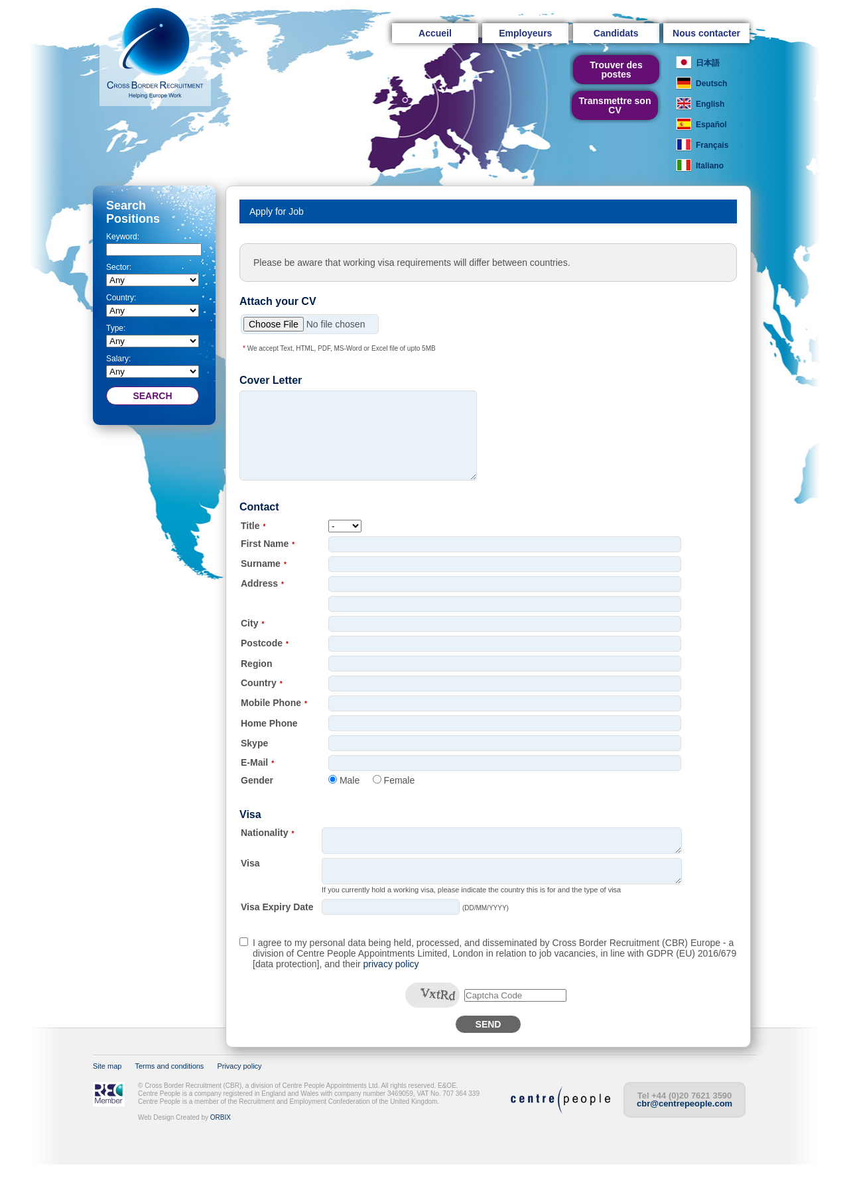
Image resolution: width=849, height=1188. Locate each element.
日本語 (708, 63)
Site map (107, 1090)
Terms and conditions (169, 1090)
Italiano (710, 165)
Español (711, 124)
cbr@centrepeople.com (684, 1127)
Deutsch (711, 83)
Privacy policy (239, 1090)
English (710, 104)
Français (712, 145)
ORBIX (220, 1141)
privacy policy (391, 987)
